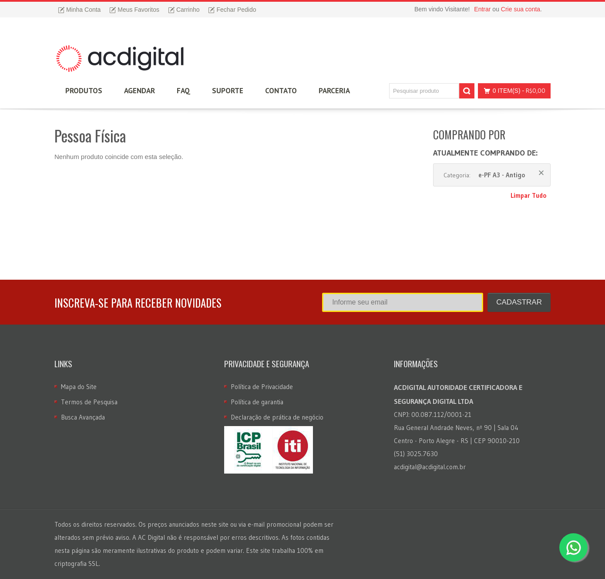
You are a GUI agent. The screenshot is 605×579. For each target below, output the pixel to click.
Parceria (334, 90)
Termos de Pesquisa (89, 402)
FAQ (183, 90)
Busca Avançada (83, 417)
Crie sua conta (520, 9)
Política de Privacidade (262, 387)
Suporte (227, 90)
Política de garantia (257, 402)
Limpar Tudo (528, 195)
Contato (281, 90)
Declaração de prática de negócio (277, 417)
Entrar (482, 9)
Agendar (139, 90)
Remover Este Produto (541, 172)
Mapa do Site (79, 387)
